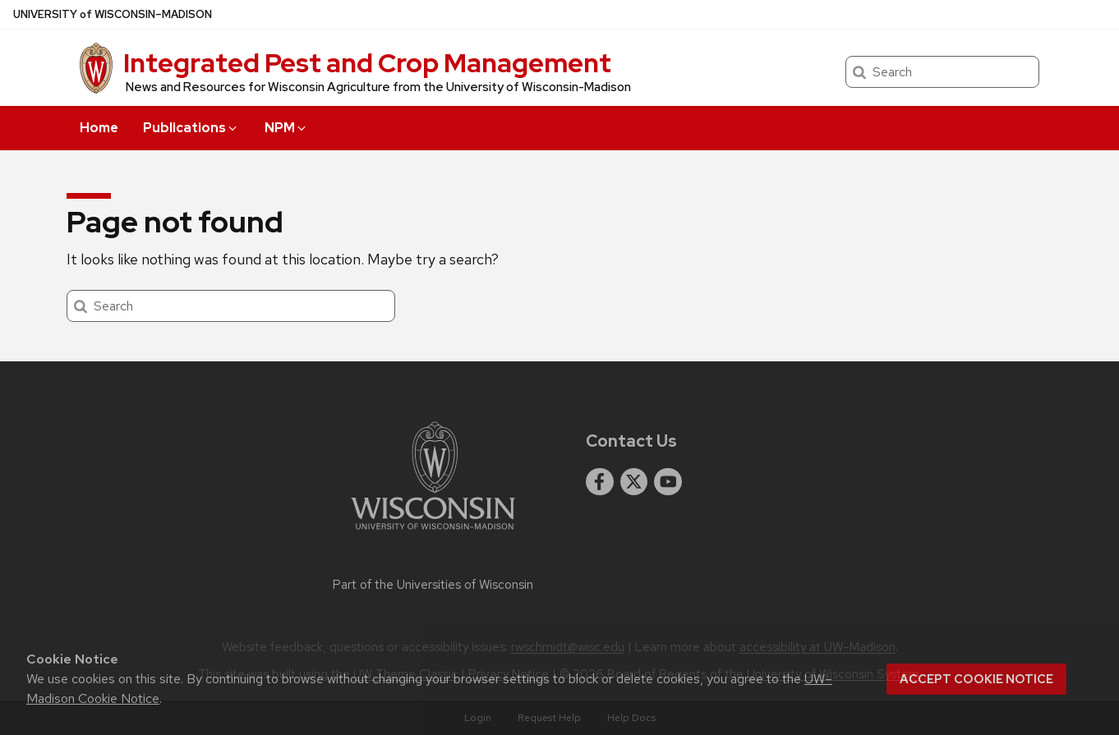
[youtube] (668, 482)
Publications (191, 127)
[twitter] (634, 482)
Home (99, 127)
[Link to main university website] (433, 532)
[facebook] (600, 482)
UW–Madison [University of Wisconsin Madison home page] (112, 14)
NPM (286, 127)
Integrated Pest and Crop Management (367, 62)
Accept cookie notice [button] (976, 679)
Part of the (433, 585)
